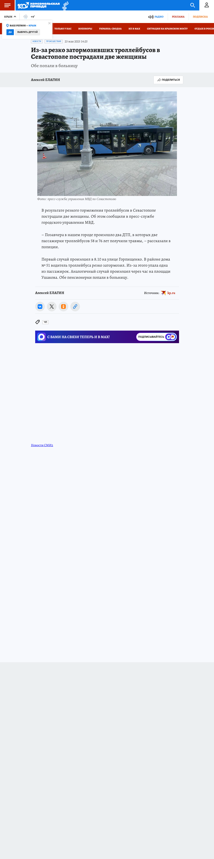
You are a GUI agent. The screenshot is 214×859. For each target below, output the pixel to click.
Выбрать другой (27, 32)
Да (10, 32)
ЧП (45, 322)
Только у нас (62, 28)
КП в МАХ (134, 28)
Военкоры (85, 28)
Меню (5, 5)
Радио (159, 16)
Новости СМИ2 (42, 445)
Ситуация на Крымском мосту (167, 28)
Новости (36, 41)
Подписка (200, 16)
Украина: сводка (110, 28)
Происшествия (53, 41)
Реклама (178, 16)
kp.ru (171, 293)
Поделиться (168, 79)
